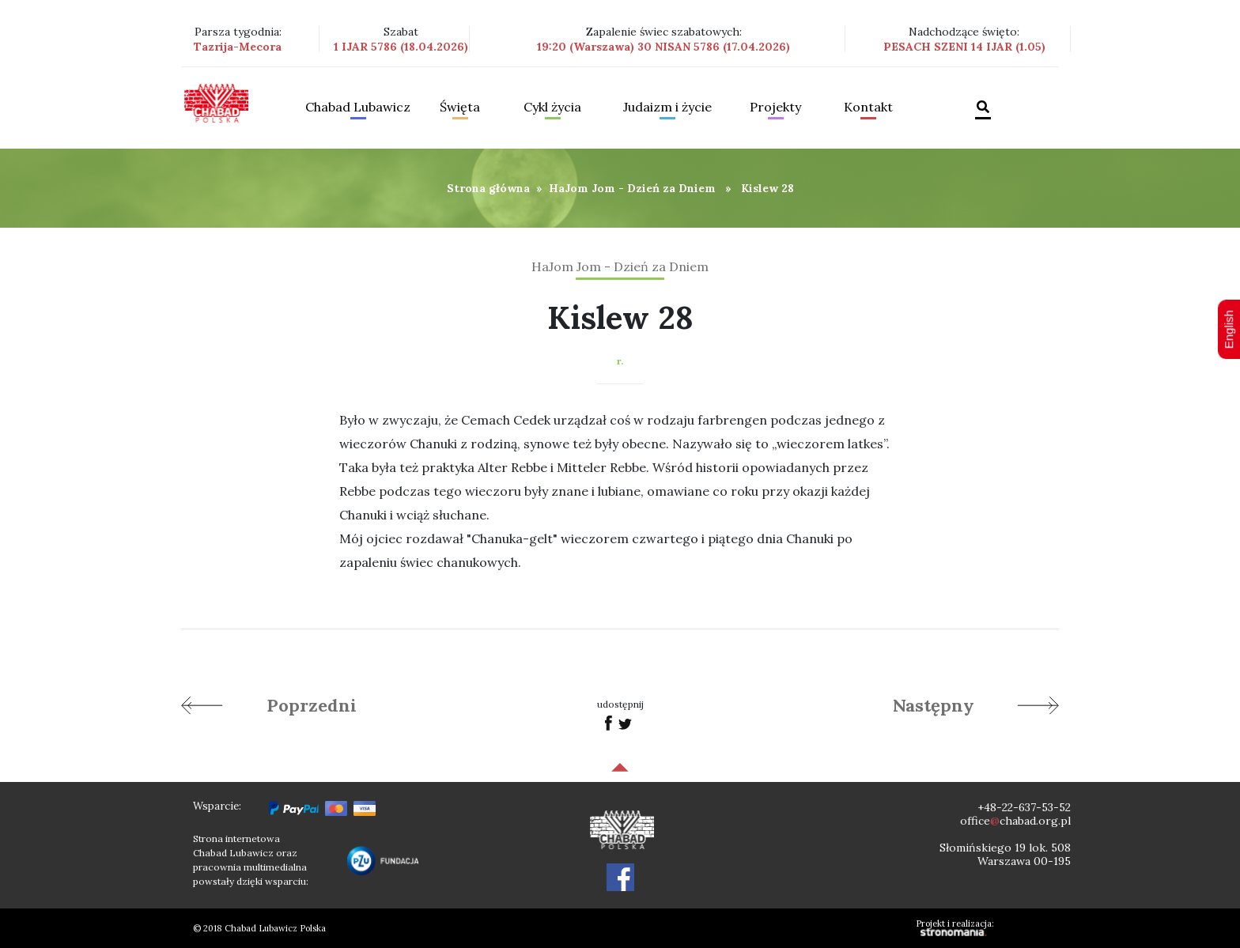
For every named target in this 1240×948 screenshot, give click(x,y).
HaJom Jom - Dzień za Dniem (632, 188)
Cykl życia (552, 107)
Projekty (775, 107)
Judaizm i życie (667, 107)
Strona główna (488, 188)
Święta (460, 107)
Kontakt (868, 107)
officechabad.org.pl (1015, 821)
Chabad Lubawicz (357, 107)
